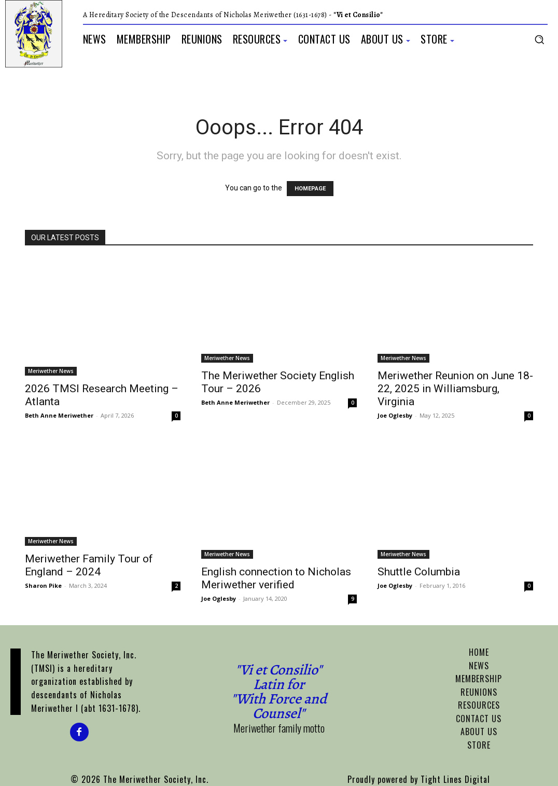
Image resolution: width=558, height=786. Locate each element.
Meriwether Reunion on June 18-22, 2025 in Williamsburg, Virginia (455, 388)
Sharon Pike (43, 585)
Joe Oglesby (395, 415)
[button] (539, 39)
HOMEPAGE (310, 188)
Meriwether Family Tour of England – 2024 (89, 565)
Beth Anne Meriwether (59, 415)
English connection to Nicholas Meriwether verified (276, 578)
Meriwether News (51, 371)
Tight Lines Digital (455, 779)
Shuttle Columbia (419, 572)
